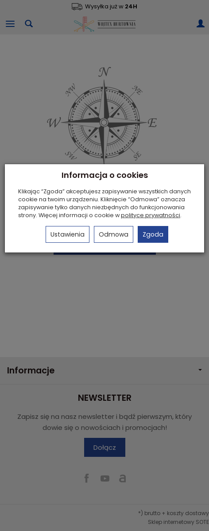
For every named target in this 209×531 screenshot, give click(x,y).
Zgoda (153, 234)
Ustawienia (67, 234)
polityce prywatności (150, 215)
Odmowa (113, 234)
